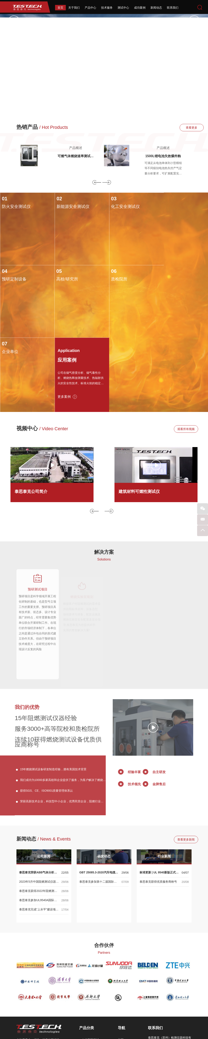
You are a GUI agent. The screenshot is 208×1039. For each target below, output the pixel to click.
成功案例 (140, 7)
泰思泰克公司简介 (31, 420)
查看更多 (179, 127)
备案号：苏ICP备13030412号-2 (150, 1023)
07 (108, 270)
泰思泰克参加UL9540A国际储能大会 (38, 830)
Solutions (104, 488)
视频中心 (42, 357)
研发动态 (104, 786)
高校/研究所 (13, 278)
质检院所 (62, 278)
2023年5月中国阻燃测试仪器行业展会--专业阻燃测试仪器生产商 (39, 812)
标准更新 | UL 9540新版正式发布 (159, 803)
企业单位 (114, 278)
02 (56, 199)
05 (4, 270)
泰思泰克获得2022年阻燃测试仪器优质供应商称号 (38, 821)
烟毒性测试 (89, 988)
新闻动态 (156, 7)
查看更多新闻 (179, 769)
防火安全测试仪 (16, 206)
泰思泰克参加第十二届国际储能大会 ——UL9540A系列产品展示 (98, 812)
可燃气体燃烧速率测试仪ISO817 (76, 156)
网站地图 (123, 1023)
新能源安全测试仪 (70, 206)
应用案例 (169, 287)
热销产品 (42, 127)
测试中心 (123, 7)
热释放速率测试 (92, 976)
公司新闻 (43, 786)
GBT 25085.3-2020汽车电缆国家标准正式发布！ (98, 803)
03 (108, 199)
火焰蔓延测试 (90, 969)
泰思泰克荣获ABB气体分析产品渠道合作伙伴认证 (38, 803)
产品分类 (86, 958)
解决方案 (104, 480)
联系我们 (172, 7)
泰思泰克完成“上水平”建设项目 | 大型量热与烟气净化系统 (38, 840)
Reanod (110, 1032)
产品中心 (90, 7)
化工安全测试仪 (120, 206)
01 (4, 199)
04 (160, 199)
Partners (104, 882)
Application (170, 278)
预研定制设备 (170, 206)
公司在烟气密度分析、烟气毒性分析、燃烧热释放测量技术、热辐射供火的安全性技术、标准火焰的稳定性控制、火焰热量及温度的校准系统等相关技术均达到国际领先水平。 (182, 306)
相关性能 (87, 1006)
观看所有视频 (179, 357)
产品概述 (75, 148)
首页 (60, 7)
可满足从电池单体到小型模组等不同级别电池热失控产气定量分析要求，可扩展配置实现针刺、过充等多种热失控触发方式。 (163, 168)
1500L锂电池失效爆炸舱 (163, 156)
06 (56, 270)
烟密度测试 (89, 982)
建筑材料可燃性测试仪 (139, 420)
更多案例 (168, 325)
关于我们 (74, 7)
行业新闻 (164, 786)
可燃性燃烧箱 (90, 994)
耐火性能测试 (90, 1000)
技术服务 (107, 7)
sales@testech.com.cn (171, 1002)
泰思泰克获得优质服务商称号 (158, 811)
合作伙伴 (104, 875)
